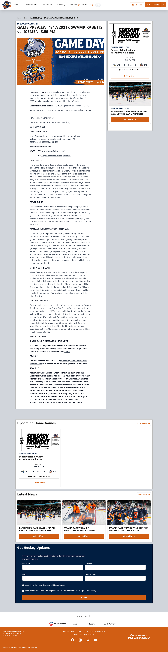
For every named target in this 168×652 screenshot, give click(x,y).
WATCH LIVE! (87, 5)
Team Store (75, 5)
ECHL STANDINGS (37, 127)
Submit (84, 597)
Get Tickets (153, 5)
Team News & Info (31, 5)
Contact (66, 631)
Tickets (17, 5)
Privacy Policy (76, 631)
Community (62, 5)
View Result (130, 76)
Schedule (137, 5)
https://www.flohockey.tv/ (53, 151)
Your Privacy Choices (97, 631)
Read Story (130, 119)
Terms (85, 631)
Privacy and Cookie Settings (84, 634)
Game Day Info (47, 5)
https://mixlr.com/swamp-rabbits (55, 155)
